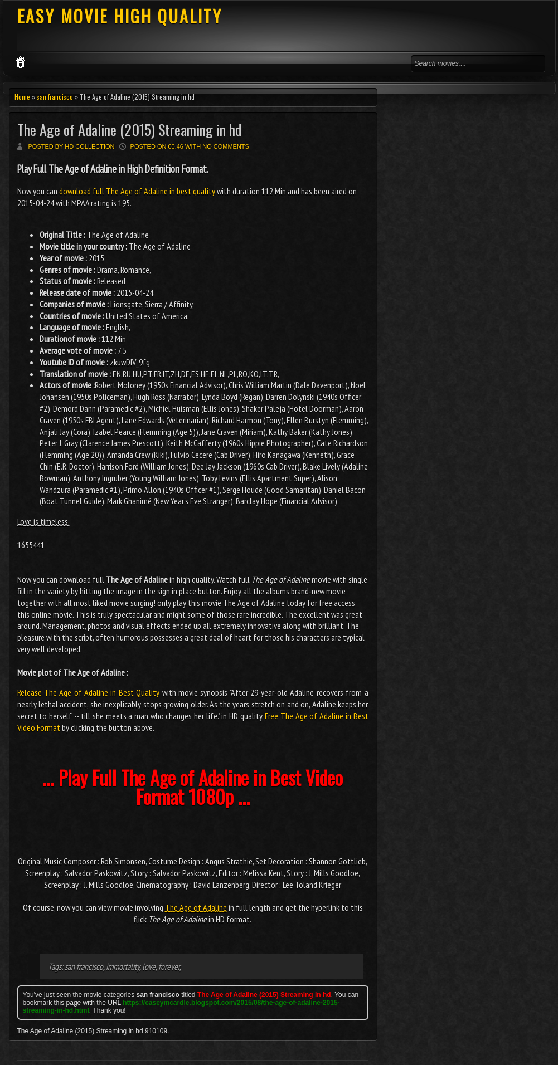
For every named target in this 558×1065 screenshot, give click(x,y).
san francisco (55, 96)
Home (22, 96)
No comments (225, 146)
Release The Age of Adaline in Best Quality (88, 692)
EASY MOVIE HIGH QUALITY (119, 15)
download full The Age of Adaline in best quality (137, 191)
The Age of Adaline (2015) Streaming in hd (129, 129)
